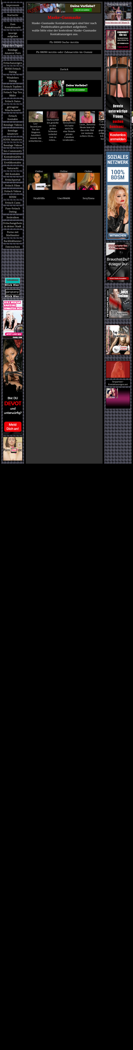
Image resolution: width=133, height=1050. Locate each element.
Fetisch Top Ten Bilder (13, 94)
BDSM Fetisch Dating (13, 70)
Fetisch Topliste (13, 86)
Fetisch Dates (12, 101)
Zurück (64, 69)
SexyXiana (88, 198)
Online (39, 180)
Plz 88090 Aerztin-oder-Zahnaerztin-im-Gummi (64, 52)
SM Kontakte (12, 174)
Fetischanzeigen (12, 62)
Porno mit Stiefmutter (13, 233)
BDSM (12, 196)
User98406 (63, 198)
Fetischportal (12, 179)
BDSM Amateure (12, 139)
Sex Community (13, 151)
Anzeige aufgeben (12, 34)
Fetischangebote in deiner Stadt (12, 224)
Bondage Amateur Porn (13, 51)
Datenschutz (12, 246)
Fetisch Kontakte (13, 117)
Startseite (12, 15)
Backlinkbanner (13, 241)
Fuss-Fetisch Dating (12, 210)
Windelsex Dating (13, 79)
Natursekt (13, 168)
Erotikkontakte (12, 162)
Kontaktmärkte (12, 156)
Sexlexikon (13, 217)
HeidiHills (39, 198)
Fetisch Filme (12, 185)
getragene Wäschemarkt (13, 108)
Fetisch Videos (12, 191)
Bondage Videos (13, 124)
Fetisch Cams (12, 202)
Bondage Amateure (12, 132)
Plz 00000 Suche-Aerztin (64, 42)
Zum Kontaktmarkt (13, 25)
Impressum (12, 5)
